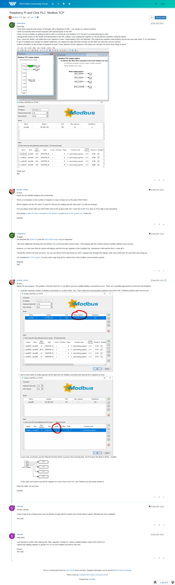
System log (34, 239)
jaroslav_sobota (22, 190)
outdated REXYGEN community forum (93, 575)
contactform (21, 23)
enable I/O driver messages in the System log (43, 213)
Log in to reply (160, 17)
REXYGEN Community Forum (34, 4)
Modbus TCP (17, 17)
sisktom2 (20, 506)
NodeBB (92, 579)
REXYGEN (70, 570)
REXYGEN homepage (123, 570)
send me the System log (73, 213)
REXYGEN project (51, 239)
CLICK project (34, 257)
